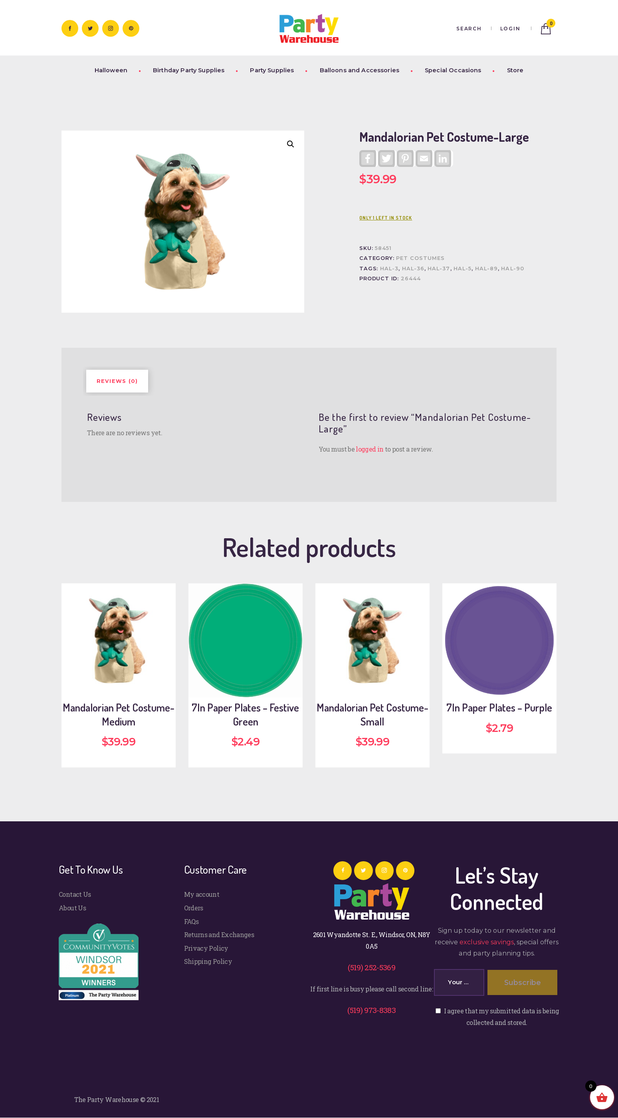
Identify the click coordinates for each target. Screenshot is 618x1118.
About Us (72, 908)
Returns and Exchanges (219, 934)
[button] (290, 144)
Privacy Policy (206, 948)
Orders (193, 908)
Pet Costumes (420, 258)
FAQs (191, 921)
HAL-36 (413, 269)
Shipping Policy (208, 961)
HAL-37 (439, 269)
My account (202, 894)
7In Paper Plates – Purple (499, 707)
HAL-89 (486, 269)
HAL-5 (462, 269)
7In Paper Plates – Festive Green (245, 714)
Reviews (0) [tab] (117, 381)
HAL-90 (512, 269)
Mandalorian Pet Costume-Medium (118, 714)
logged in (369, 449)
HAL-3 (389, 269)
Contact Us (75, 894)
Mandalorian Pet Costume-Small (372, 714)
